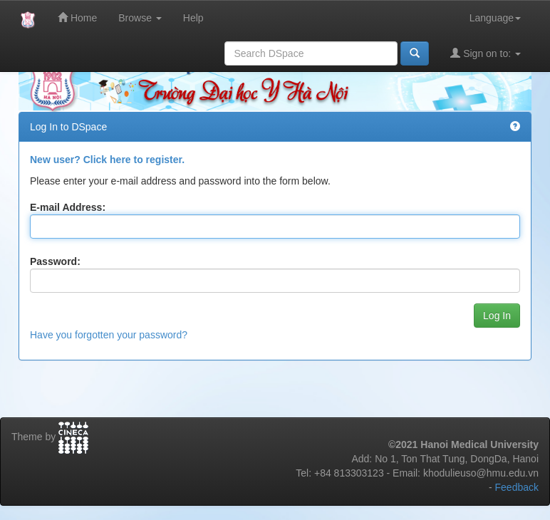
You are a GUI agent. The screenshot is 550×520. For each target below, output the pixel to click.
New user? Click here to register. (107, 159)
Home (77, 17)
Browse (140, 18)
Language (495, 18)
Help (193, 18)
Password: (55, 261)
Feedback (517, 487)
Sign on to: (485, 53)
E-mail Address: (67, 207)
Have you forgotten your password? (108, 334)
